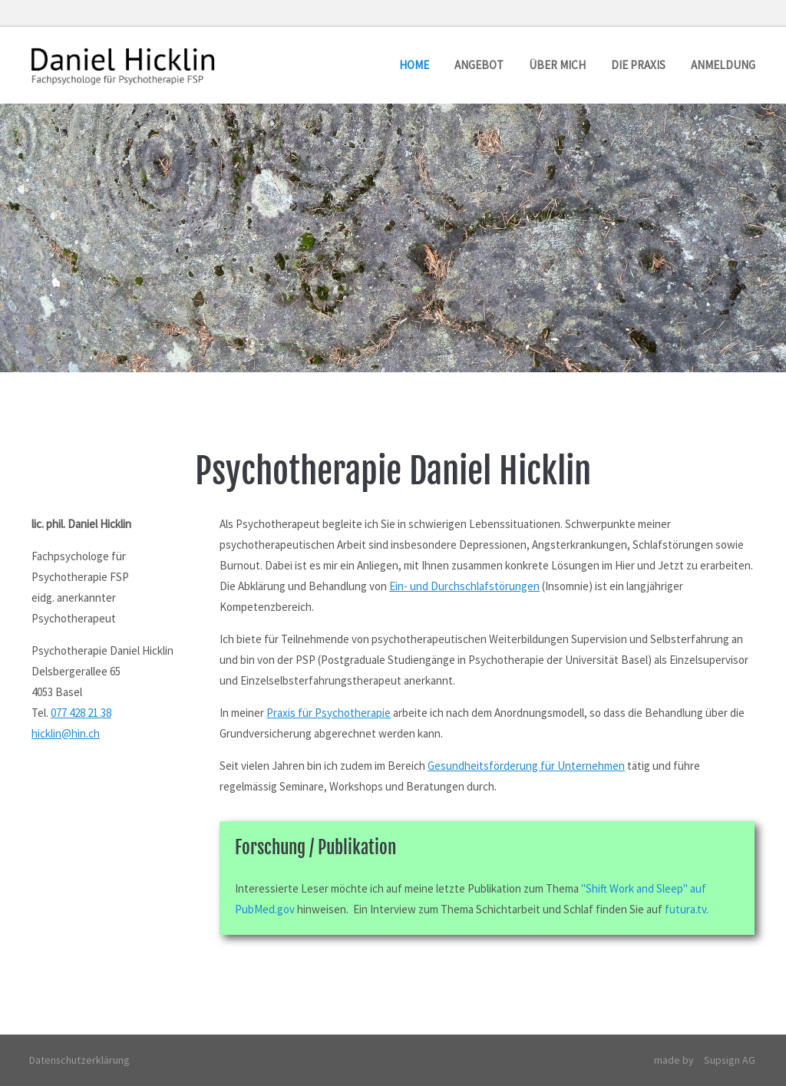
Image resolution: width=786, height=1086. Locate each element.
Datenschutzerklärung (81, 1060)
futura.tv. (686, 909)
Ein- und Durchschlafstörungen (464, 586)
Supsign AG (729, 1060)
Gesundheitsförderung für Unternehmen (526, 765)
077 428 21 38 (81, 712)
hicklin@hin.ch (65, 733)
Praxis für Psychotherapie (328, 712)
